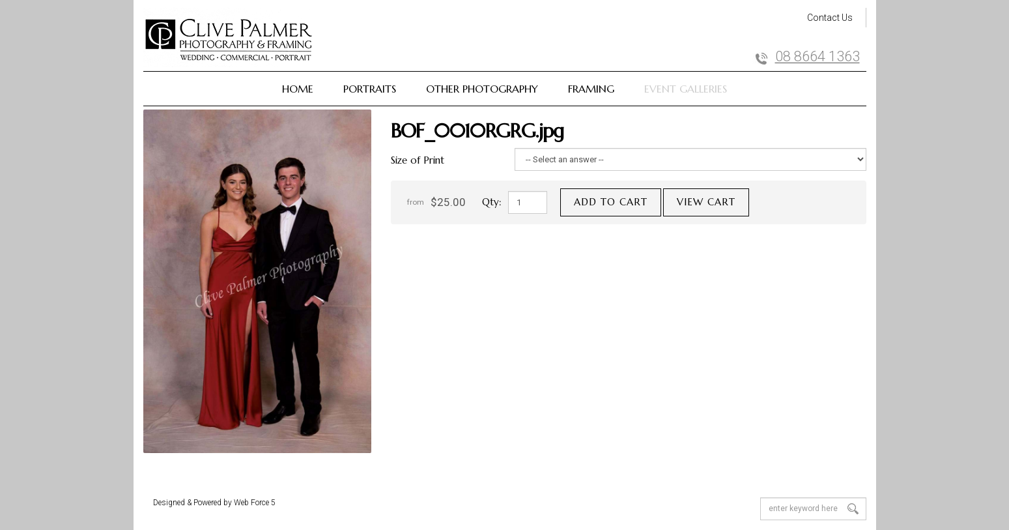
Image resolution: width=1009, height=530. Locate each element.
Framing (591, 88)
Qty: (492, 202)
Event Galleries (685, 88)
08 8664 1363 (817, 56)
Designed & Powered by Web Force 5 (214, 502)
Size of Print (417, 160)
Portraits (369, 88)
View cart (706, 202)
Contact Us (830, 17)
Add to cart (610, 202)
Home (297, 88)
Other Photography (482, 88)
